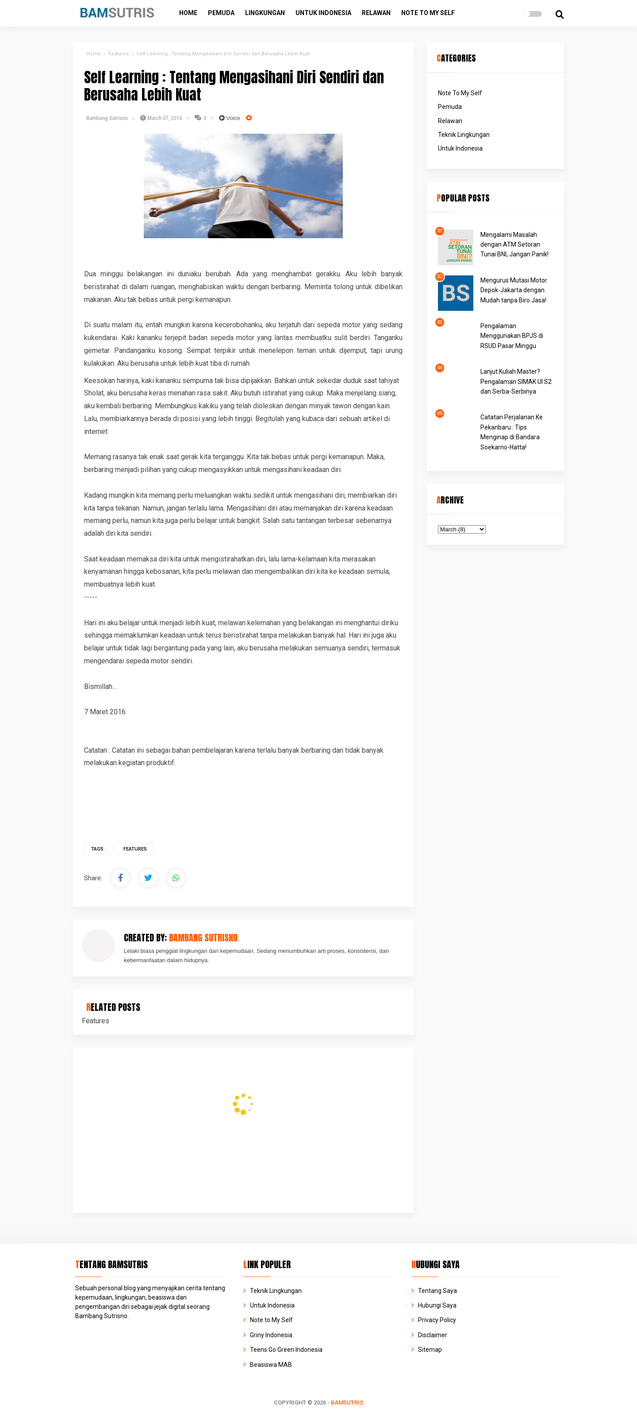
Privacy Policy (437, 1319)
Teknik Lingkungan (464, 134)
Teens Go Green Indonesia (286, 1349)
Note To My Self (460, 93)
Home (188, 12)
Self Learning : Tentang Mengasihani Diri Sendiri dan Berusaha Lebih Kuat (234, 86)
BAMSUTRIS (347, 1402)
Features (135, 849)
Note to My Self (428, 12)
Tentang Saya (437, 1290)
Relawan (376, 12)
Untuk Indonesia (323, 12)
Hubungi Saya (437, 1305)
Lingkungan (265, 12)
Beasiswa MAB (271, 1364)
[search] (560, 15)
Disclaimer (432, 1335)
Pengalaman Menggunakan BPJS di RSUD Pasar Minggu (511, 335)
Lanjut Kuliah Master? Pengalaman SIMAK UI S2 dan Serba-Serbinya (516, 381)
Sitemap (430, 1349)
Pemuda (221, 12)
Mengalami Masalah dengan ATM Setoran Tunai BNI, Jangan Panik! (514, 244)
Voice (229, 118)
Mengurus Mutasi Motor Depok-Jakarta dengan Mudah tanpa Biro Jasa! (513, 290)
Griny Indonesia (271, 1335)
